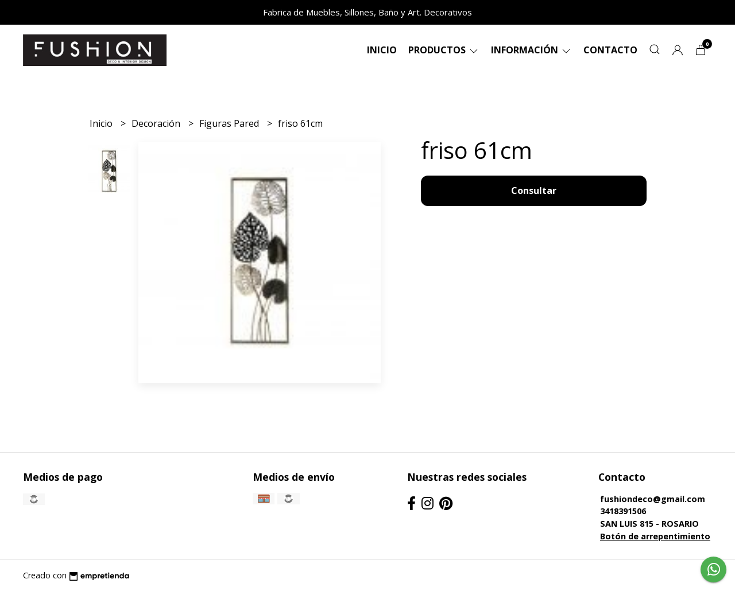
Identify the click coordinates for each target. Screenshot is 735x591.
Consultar (533, 190)
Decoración (157, 123)
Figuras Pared (230, 123)
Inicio (382, 50)
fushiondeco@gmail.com (652, 498)
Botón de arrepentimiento (655, 536)
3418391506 (623, 511)
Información (531, 50)
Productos (443, 50)
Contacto (610, 50)
